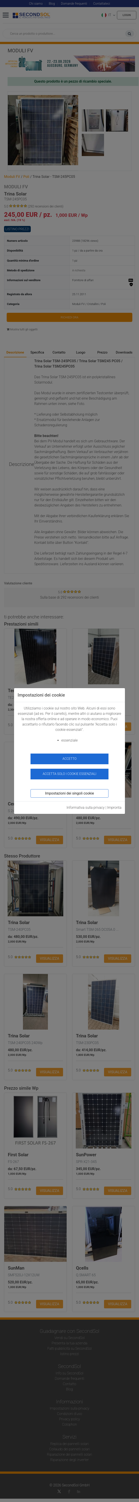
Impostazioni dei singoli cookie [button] (69, 793)
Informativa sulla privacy (86, 807)
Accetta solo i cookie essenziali (69, 774)
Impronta (114, 807)
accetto (70, 759)
